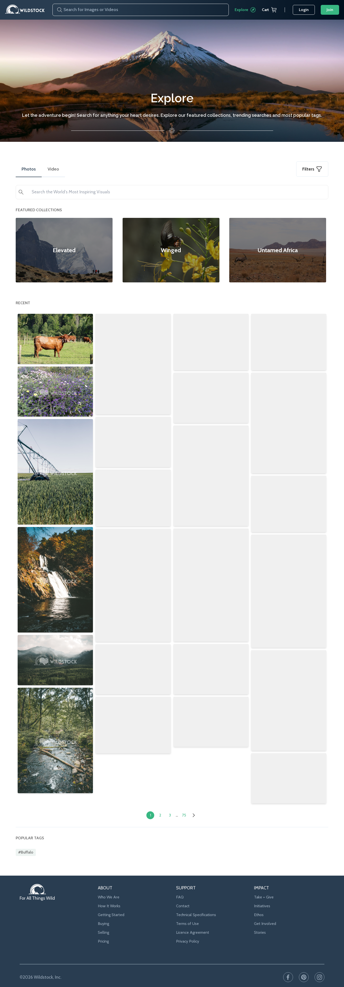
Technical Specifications (196, 904)
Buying (103, 913)
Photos (29, 169)
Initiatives (262, 895)
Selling (103, 922)
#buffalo (25, 842)
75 (184, 805)
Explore (245, 10)
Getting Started (111, 904)
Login (304, 9)
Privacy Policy (187, 931)
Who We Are (108, 886)
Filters (312, 169)
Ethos (259, 904)
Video (53, 169)
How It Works (109, 895)
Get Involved (265, 913)
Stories (260, 922)
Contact (183, 895)
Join (330, 9)
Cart (269, 10)
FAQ (180, 886)
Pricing (103, 931)
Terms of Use (187, 913)
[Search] (58, 10)
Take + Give (264, 886)
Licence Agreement (192, 922)
